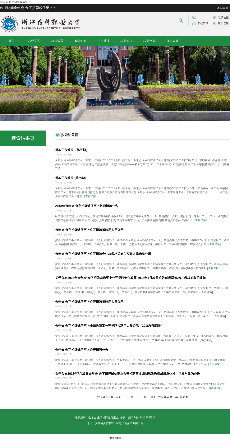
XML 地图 (115, 438)
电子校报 (223, 17)
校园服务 (126, 41)
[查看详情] (90, 196)
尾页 (153, 396)
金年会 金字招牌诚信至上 (15, 1)
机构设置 (57, 41)
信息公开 (172, 41)
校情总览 (34, 41)
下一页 (142, 396)
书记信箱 (202, 23)
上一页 (130, 396)
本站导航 (222, 7)
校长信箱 (223, 23)
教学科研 (80, 41)
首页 (11, 41)
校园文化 (149, 41)
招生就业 (103, 41)
